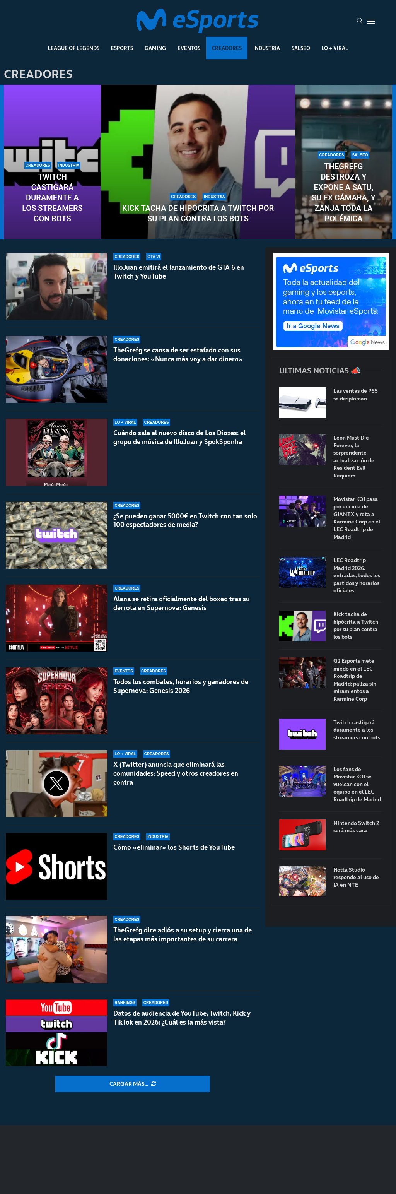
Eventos (189, 47)
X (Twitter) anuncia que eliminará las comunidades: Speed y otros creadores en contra (175, 773)
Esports (122, 47)
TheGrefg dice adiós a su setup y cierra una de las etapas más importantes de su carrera (182, 934)
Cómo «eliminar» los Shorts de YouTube (174, 847)
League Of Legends (73, 47)
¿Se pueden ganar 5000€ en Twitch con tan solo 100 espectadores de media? (185, 520)
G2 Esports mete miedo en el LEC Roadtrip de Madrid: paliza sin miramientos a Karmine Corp (354, 680)
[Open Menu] (371, 21)
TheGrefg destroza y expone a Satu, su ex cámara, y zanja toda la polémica (344, 192)
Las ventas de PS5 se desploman (355, 394)
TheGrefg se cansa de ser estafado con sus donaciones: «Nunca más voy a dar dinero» (178, 355)
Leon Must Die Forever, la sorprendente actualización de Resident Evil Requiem (353, 456)
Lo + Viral (335, 47)
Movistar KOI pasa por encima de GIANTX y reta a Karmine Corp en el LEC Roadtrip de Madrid (356, 518)
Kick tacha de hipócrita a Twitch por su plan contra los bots (198, 213)
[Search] (360, 21)
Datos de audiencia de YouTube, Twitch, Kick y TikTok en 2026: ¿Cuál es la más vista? (182, 1018)
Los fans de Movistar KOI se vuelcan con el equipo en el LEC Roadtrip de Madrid (357, 784)
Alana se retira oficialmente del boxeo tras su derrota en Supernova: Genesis (181, 603)
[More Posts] (132, 1084)
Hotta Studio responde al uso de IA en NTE (356, 877)
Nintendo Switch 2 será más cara (356, 827)
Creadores (227, 47)
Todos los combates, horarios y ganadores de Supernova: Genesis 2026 (180, 686)
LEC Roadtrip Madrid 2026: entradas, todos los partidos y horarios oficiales (356, 575)
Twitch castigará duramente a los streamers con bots (52, 197)
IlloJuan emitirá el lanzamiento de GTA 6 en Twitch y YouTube (178, 272)
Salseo (301, 47)
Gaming (155, 47)
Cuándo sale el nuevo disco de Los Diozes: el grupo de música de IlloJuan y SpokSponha (179, 437)
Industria (266, 47)
